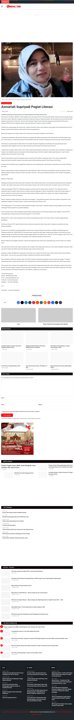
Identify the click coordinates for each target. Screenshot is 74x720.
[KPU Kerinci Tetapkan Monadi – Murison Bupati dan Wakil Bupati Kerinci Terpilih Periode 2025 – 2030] (5, 602)
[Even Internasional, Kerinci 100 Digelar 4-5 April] (37, 358)
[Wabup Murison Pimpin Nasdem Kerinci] (5, 588)
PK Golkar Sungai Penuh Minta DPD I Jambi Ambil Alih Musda (27, 571)
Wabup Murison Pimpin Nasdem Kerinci (21, 585)
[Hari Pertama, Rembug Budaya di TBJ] (12, 358)
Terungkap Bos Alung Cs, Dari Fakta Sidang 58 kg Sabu (25, 631)
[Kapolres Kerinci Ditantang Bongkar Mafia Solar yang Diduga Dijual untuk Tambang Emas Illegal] (42, 467)
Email (3, 404)
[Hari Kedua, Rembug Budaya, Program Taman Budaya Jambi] (62, 338)
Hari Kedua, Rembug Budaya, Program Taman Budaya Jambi (26, 652)
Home (3, 99)
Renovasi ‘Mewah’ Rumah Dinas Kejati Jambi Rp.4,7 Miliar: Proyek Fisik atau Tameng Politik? (34, 645)
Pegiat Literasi (37, 295)
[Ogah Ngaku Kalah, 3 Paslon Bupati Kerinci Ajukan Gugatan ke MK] (5, 609)
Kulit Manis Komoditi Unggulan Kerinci (24, 473)
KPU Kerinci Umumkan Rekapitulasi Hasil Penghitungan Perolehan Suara (29, 614)
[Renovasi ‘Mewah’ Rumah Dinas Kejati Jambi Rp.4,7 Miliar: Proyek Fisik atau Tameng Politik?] (5, 648)
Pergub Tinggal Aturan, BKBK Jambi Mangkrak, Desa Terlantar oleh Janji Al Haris (24, 627)
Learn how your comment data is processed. (30, 418)
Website (40, 404)
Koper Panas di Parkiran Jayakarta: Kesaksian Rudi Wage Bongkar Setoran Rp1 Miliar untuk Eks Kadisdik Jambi (39, 638)
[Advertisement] (37, 29)
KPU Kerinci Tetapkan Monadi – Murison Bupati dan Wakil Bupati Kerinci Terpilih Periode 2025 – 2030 (37, 600)
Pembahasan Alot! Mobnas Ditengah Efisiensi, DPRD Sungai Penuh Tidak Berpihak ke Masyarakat (36, 578)
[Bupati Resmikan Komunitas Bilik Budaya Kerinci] (62, 358)
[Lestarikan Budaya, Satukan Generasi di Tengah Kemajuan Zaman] (12, 338)
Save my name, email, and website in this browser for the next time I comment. (21, 411)
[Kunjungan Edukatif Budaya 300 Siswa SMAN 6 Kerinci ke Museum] (37, 338)
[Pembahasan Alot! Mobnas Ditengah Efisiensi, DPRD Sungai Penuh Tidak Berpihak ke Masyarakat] (5, 581)
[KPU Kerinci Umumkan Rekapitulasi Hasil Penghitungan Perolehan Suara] (5, 616)
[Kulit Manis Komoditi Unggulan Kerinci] (8, 475)
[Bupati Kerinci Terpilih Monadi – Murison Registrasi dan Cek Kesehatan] (5, 595)
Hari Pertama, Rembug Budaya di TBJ (10, 366)
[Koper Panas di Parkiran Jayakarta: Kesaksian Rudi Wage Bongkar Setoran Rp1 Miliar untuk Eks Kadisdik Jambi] (5, 641)
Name (3, 397)
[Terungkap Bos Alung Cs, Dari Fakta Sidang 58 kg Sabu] (5, 634)
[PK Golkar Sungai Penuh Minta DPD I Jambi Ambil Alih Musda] (5, 573)
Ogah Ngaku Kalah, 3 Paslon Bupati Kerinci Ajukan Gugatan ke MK (28, 607)
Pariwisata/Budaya (10, 99)
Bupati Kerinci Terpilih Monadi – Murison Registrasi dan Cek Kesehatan (29, 592)
